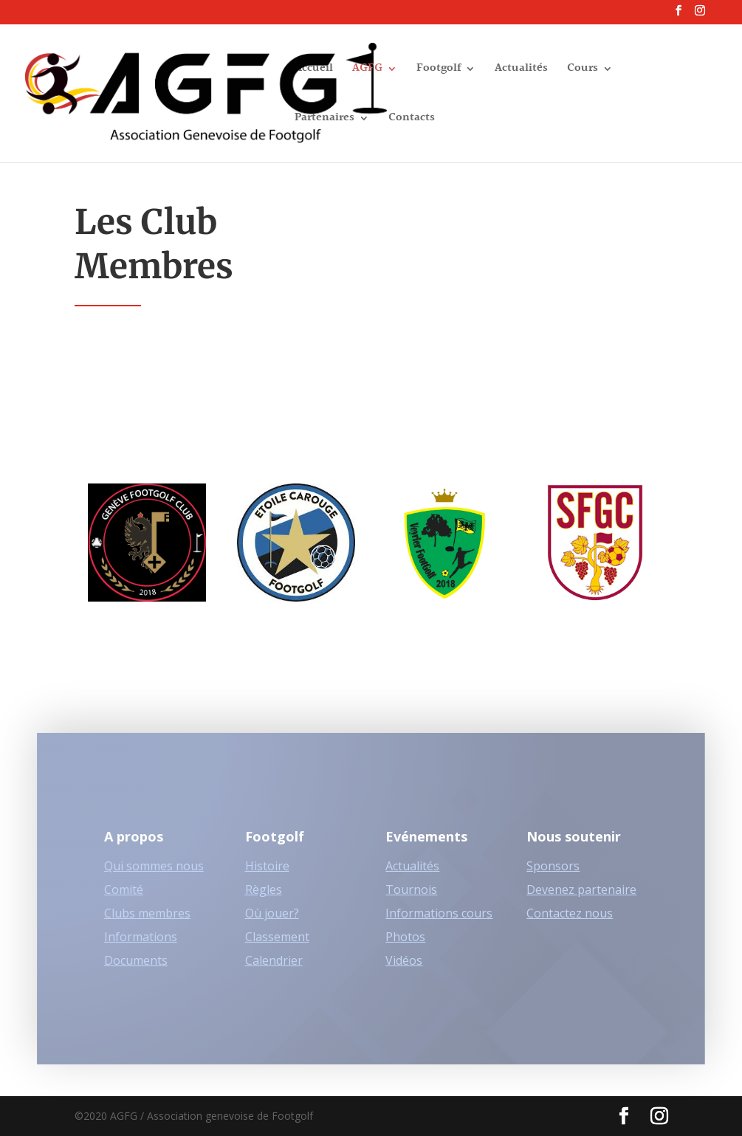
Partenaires (324, 120)
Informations (140, 945)
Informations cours (438, 921)
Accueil (314, 70)
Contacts (411, 120)
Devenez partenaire (581, 897)
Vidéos (403, 968)
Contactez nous (569, 921)
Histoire (267, 874)
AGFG (367, 70)
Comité (123, 897)
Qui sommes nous (154, 874)
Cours (582, 70)
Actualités (521, 70)
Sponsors (553, 874)
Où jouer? (272, 921)
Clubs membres (147, 921)
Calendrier (274, 968)
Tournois (411, 897)
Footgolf (438, 70)
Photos (405, 945)
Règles (263, 897)
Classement (277, 945)
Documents (136, 968)
